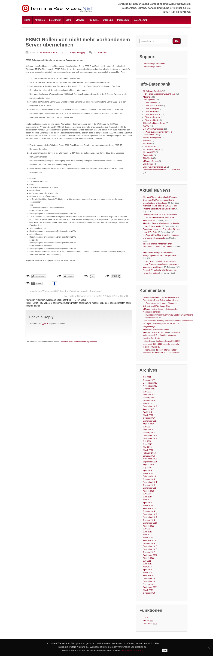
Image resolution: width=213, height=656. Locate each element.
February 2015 (149, 476)
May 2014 (147, 499)
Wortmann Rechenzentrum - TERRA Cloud (66, 300)
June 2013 (147, 532)
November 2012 (150, 549)
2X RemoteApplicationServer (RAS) (160, 94)
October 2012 (149, 552)
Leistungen (55, 20)
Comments (150, 623)
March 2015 (148, 473)
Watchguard (148, 164)
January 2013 (149, 543)
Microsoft (147, 143)
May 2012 (147, 567)
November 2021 (150, 386)
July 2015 (147, 468)
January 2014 (149, 511)
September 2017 (150, 421)
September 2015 (150, 462)
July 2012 (147, 561)
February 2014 (149, 508)
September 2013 (150, 523)
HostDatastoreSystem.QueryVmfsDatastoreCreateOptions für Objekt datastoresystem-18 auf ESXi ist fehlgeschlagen (168, 324)
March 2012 (148, 573)
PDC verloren (45, 303)
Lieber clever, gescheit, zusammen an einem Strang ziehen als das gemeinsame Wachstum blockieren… (161, 264)
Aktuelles (40, 20)
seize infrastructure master (65, 303)
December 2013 (150, 514)
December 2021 (150, 383)
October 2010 (149, 593)
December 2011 (150, 578)
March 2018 (148, 415)
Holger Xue (148, 341)
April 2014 (147, 503)
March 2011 (148, 590)
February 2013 (149, 540)
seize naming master (89, 303)
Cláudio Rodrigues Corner (154, 123)
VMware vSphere (150, 161)
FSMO (35, 303)
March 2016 (148, 450)
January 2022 (149, 380)
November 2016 (150, 438)
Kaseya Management (152, 138)
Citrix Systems (149, 100)
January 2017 (149, 432)
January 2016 (149, 456)
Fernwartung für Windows (154, 64)
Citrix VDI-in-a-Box (153, 105)
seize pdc (104, 303)
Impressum (123, 20)
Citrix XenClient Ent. (153, 114)
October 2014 (149, 485)
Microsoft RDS (149, 152)
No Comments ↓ (101, 52)
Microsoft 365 (150, 146)
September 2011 (150, 587)
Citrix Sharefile (151, 103)
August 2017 (148, 424)
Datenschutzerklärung (132, 650)
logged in (44, 323)
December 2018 (150, 406)
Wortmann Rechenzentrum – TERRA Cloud (161, 170)
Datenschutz (140, 20)
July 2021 (147, 392)
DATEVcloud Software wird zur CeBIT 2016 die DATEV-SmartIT (96, 296)
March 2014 (148, 505)
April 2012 (147, 569)
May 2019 (147, 403)
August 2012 (148, 558)
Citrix (68, 20)
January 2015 (149, 479)
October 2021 (149, 389)
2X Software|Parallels (152, 91)
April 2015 (147, 470)
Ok (164, 650)
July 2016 (147, 441)
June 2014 (147, 497)
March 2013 (148, 538)
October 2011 (149, 584)
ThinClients (148, 158)
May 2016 (147, 447)
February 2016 (149, 453)
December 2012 (150, 546)
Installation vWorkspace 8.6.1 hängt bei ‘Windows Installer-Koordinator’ (66, 291)
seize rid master (117, 303)
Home (27, 20)
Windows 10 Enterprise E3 (154, 167)
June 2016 (147, 444)
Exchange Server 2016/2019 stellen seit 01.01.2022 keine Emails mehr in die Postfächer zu (160, 217)
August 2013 (148, 526)
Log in (145, 617)
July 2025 (147, 377)
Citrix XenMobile (152, 120)
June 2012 (147, 564)
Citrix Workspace (152, 108)
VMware (80, 20)
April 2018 (147, 412)
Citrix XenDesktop (152, 117)
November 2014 (150, 482)
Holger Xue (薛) (74, 52)
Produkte (94, 20)
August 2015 (148, 464)
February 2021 (149, 394)
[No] (208, 647)
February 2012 (149, 575)
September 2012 (150, 555)
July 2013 (147, 529)
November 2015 (150, 459)
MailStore (147, 140)
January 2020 (149, 400)
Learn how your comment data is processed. (79, 342)
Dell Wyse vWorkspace (153, 129)
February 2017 (149, 429)
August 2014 (148, 491)
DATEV (146, 126)
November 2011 (150, 581)
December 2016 (150, 435)
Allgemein (40, 300)
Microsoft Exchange (151, 149)
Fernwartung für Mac (152, 67)
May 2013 (147, 534)
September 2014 (150, 488)
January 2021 (149, 397)
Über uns (108, 20)
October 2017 (149, 418)
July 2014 (147, 494)
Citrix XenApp (151, 111)
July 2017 (147, 427)
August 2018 (148, 409)
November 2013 (150, 517)
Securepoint (148, 155)
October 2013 (149, 520)
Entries (148, 620)
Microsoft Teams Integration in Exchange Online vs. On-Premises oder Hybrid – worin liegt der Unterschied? (160, 200)
